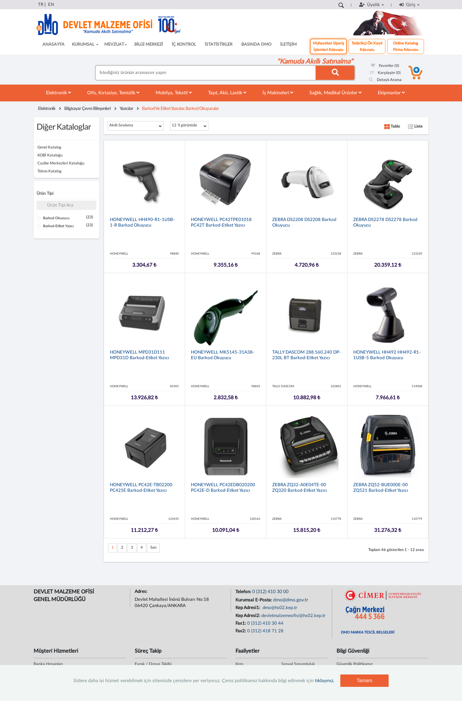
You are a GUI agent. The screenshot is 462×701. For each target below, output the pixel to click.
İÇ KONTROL (184, 44)
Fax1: (241, 623)
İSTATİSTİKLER (218, 44)
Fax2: (241, 631)
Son (153, 548)
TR (40, 4)
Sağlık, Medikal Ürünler (335, 92)
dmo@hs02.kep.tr (279, 608)
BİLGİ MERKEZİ (148, 44)
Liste (415, 126)
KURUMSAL (85, 44)
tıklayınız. (324, 680)
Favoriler (385, 66)
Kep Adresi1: (248, 608)
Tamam (364, 680)
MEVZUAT (115, 44)
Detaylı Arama (385, 80)
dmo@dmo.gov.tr (290, 600)
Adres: (141, 591)
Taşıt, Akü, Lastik (227, 92)
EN (51, 4)
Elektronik (58, 92)
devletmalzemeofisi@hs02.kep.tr (293, 615)
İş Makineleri (278, 92)
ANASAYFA (53, 44)
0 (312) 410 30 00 (270, 591)
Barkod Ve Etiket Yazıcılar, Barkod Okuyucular (180, 108)
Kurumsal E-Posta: (254, 600)
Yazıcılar (126, 108)
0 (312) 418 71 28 (265, 631)
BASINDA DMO (256, 44)
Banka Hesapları (48, 664)
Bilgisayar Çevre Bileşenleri (87, 108)
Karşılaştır (385, 73)
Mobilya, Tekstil (174, 92)
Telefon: (243, 592)
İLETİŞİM (288, 44)
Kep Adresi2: (248, 615)
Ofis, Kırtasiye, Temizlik (113, 92)
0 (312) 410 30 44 (265, 623)
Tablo (392, 126)
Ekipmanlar (391, 92)
